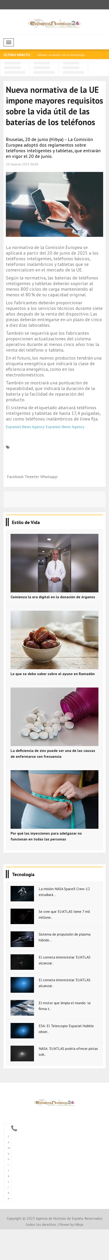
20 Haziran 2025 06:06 (22, 164)
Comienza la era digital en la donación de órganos (53, 597)
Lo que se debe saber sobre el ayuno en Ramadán (53, 673)
